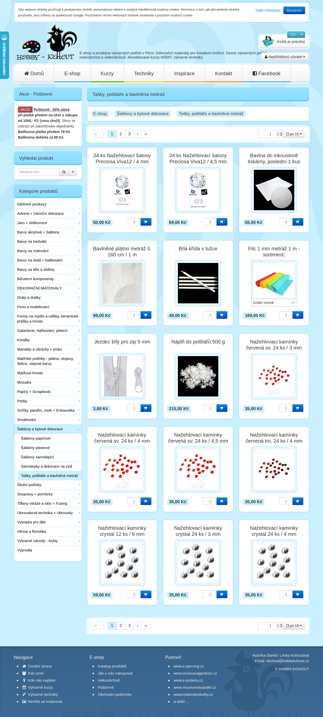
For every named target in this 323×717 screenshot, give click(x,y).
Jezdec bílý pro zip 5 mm (122, 341)
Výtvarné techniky (40, 694)
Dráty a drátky (29, 297)
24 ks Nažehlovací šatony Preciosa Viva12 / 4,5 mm (198, 158)
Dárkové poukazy (31, 204)
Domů (34, 73)
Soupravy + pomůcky (35, 494)
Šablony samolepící (37, 457)
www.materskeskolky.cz (193, 694)
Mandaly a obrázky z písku (39, 349)
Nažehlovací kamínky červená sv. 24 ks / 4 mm (122, 438)
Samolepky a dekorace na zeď (46, 466)
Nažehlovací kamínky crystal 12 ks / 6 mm (122, 531)
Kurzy (107, 73)
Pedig (22, 401)
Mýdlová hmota (30, 373)
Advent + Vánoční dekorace (40, 213)
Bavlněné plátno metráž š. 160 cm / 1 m (122, 251)
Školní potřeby (29, 485)
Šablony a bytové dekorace (40, 429)
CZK (293, 34)
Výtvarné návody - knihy (37, 541)
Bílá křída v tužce (198, 248)
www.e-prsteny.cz (188, 680)
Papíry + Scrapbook (33, 391)
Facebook (266, 73)
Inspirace (184, 73)
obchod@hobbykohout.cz (287, 661)
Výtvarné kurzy (37, 687)
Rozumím (294, 10)
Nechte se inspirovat (42, 701)
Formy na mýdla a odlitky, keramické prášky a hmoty (47, 318)
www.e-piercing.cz (189, 666)
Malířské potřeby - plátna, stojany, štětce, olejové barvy (45, 361)
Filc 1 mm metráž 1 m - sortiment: (274, 251)
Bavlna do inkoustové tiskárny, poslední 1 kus (274, 158)
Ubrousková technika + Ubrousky (45, 513)
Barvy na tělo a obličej (35, 269)
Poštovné (41, 110)
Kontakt (223, 73)
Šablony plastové (35, 447)
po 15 (294, 134)
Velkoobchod (109, 680)
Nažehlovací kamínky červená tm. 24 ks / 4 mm (274, 438)
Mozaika (24, 382)
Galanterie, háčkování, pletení (42, 330)
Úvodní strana (37, 666)
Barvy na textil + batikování (40, 260)
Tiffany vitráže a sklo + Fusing (42, 503)
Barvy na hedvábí (32, 241)
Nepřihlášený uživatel (285, 57)
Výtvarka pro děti (31, 522)
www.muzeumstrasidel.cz (195, 687)
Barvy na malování (32, 251)
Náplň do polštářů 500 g (198, 341)
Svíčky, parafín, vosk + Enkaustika (46, 410)
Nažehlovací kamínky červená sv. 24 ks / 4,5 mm (198, 438)
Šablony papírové (35, 438)
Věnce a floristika (31, 531)
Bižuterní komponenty (35, 279)
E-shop (72, 73)
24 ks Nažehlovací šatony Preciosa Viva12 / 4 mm (122, 158)
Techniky (144, 73)
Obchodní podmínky (115, 694)
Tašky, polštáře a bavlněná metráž (49, 475)
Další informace (268, 10)
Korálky (23, 340)
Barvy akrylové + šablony (38, 232)
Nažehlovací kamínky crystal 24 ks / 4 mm (274, 531)
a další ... (181, 701)
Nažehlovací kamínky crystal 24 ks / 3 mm (198, 531)
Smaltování (26, 419)
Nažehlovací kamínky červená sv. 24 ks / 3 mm (274, 345)
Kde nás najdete (39, 680)
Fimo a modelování (33, 307)
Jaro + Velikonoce (32, 223)
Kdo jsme (33, 673)
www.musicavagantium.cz (195, 673)
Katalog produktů (112, 666)
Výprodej (24, 550)
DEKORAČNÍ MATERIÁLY (39, 288)
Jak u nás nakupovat (115, 673)
